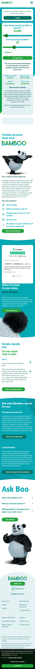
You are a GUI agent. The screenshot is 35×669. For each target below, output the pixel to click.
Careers (4, 608)
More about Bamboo (13, 231)
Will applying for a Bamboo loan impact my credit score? (15, 510)
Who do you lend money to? (13, 503)
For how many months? (17, 39)
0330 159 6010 (21, 197)
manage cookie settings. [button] (15, 657)
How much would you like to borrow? (17, 26)
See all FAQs (10, 519)
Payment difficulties (8, 617)
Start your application (13, 389)
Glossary (22, 617)
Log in (17, 18)
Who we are (6, 601)
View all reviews (11, 310)
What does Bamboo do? (12, 498)
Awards (4, 605)
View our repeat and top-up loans (17, 472)
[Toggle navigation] (32, 2)
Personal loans (24, 601)
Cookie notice (24, 621)
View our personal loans (14, 437)
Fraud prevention (25, 610)
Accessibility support (8, 621)
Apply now (17, 584)
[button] (30, 362)
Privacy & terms (24, 624)
